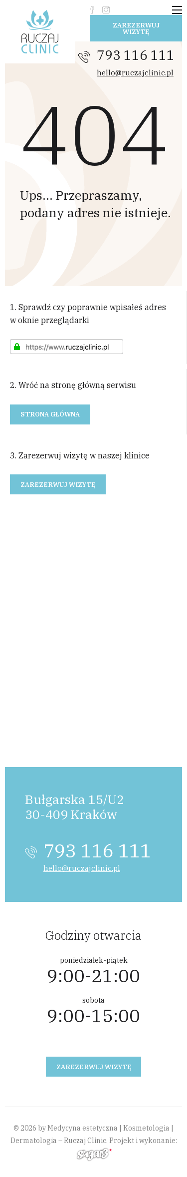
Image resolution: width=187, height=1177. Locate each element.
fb (92, 9)
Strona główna (50, 414)
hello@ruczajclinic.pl (135, 72)
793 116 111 (136, 54)
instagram (106, 9)
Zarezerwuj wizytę (136, 28)
